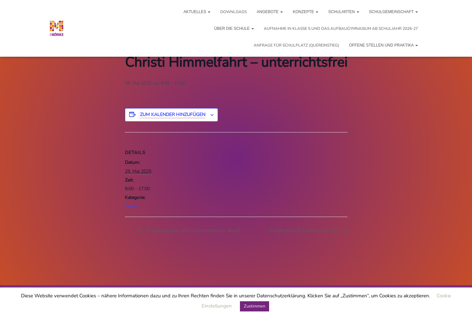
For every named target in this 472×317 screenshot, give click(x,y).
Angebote (270, 11)
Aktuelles (197, 11)
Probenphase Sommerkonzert (305, 230)
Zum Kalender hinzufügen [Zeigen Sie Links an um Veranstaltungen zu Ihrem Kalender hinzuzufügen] (172, 114)
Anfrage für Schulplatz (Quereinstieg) (296, 45)
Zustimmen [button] (254, 306)
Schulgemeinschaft (393, 11)
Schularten (343, 11)
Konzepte (305, 11)
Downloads (233, 11)
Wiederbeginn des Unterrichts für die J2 (192, 230)
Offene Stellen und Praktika (383, 45)
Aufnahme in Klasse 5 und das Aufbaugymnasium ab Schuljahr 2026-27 (341, 28)
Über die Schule (234, 28)
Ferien (131, 206)
